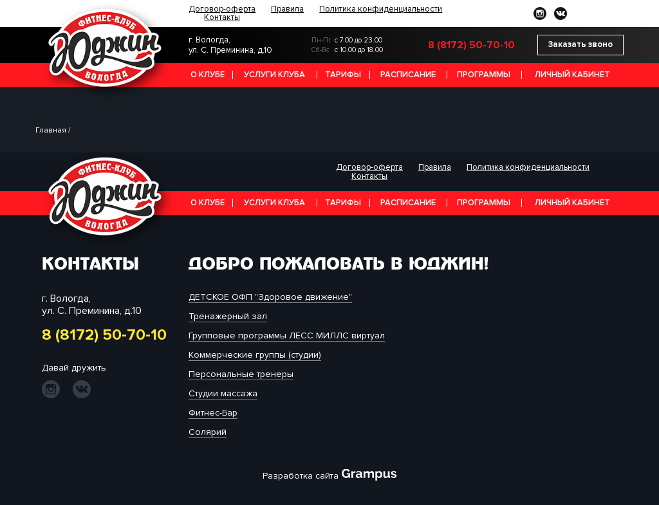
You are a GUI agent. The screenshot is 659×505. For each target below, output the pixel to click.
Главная (50, 130)
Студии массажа (223, 393)
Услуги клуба (274, 74)
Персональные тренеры (241, 374)
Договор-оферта (222, 9)
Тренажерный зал (228, 316)
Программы (483, 74)
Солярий (208, 432)
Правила (287, 9)
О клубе (207, 74)
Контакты (222, 18)
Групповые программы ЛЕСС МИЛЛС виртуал (287, 335)
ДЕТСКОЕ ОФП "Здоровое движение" (270, 296)
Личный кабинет (572, 74)
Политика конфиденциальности (380, 9)
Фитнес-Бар (213, 412)
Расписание (408, 74)
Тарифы (343, 74)
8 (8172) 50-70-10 (471, 45)
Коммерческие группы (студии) (255, 354)
